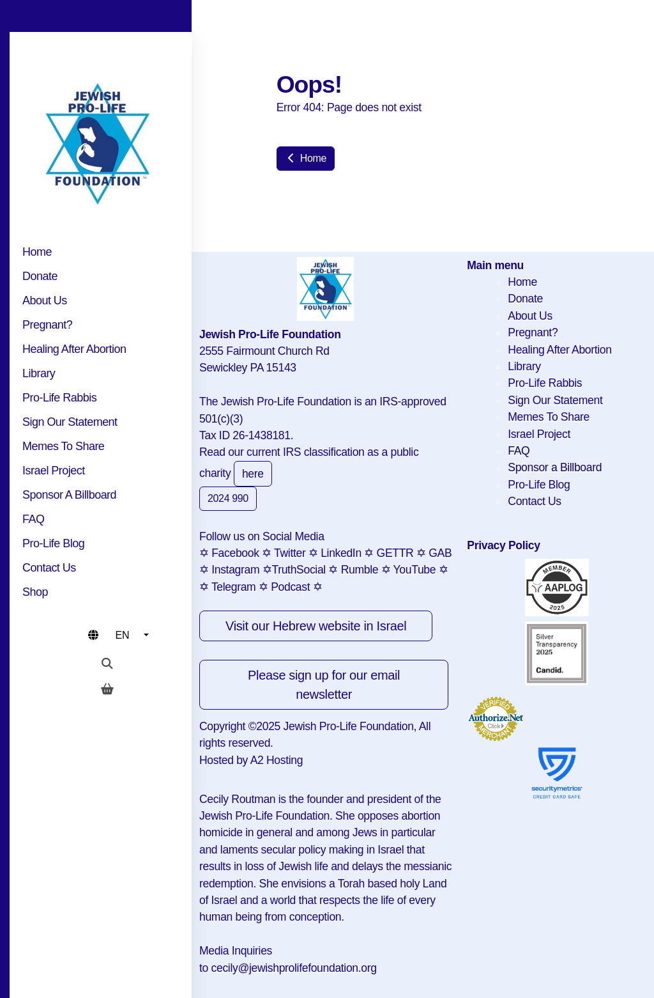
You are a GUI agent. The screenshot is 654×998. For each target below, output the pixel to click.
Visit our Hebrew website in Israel (315, 626)
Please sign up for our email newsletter (324, 684)
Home (305, 158)
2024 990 (228, 498)
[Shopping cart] (107, 689)
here (253, 473)
